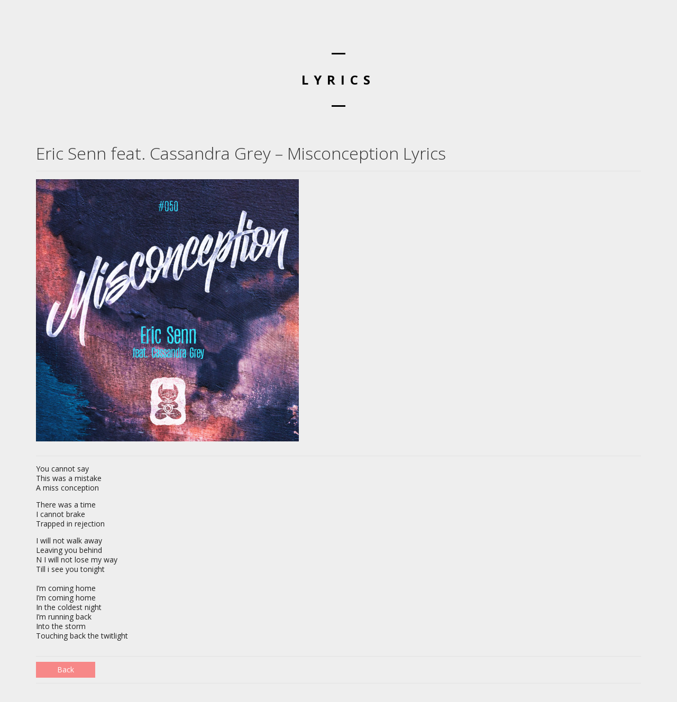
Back (65, 669)
